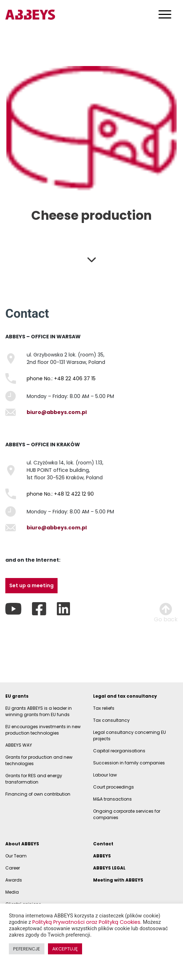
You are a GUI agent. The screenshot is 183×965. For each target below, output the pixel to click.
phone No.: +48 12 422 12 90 (60, 493)
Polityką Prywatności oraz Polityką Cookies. (87, 922)
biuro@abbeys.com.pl (57, 412)
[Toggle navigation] (165, 14)
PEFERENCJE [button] (26, 948)
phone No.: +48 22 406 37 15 (61, 378)
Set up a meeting (31, 585)
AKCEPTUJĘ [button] (65, 948)
